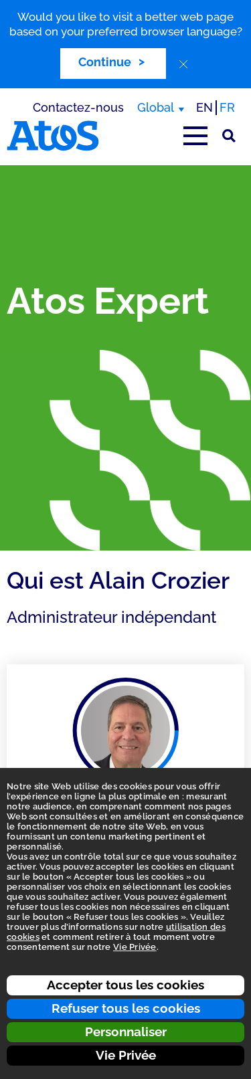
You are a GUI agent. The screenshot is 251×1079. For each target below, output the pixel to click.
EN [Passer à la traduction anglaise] (204, 107)
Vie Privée (126, 1055)
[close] (183, 64)
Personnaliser (126, 1031)
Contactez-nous (78, 107)
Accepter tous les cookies (125, 984)
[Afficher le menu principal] (195, 135)
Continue (104, 62)
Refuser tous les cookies (126, 1008)
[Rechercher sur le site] (229, 135)
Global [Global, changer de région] (155, 107)
